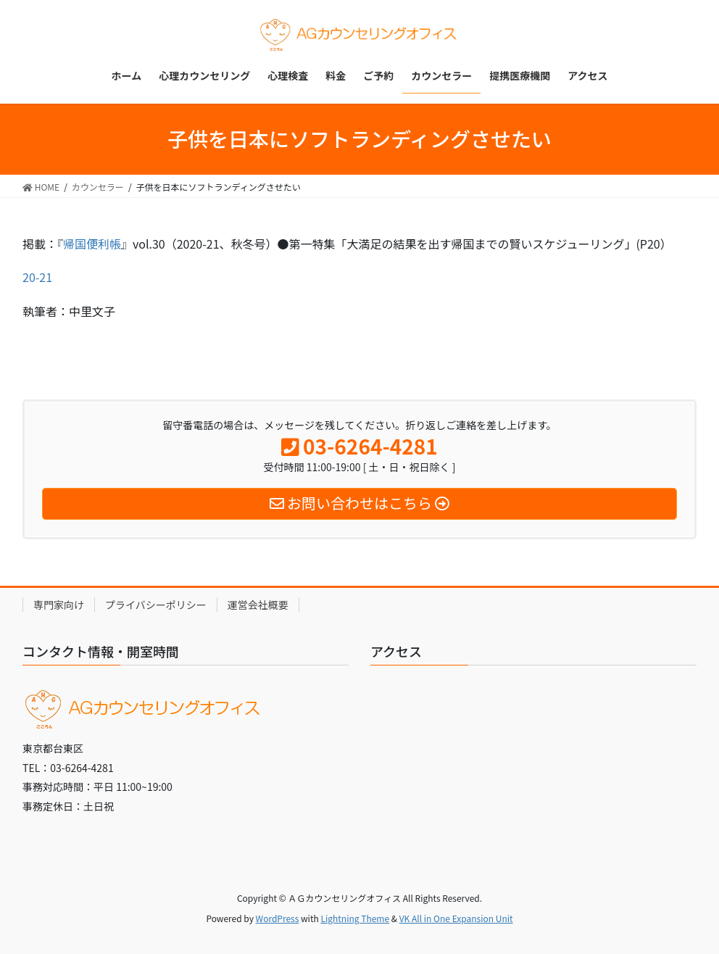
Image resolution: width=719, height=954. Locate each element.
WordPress (277, 918)
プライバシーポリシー (156, 604)
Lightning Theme (354, 918)
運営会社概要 (258, 604)
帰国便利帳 (92, 243)
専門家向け (58, 604)
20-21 (37, 277)
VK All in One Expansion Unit (456, 918)
